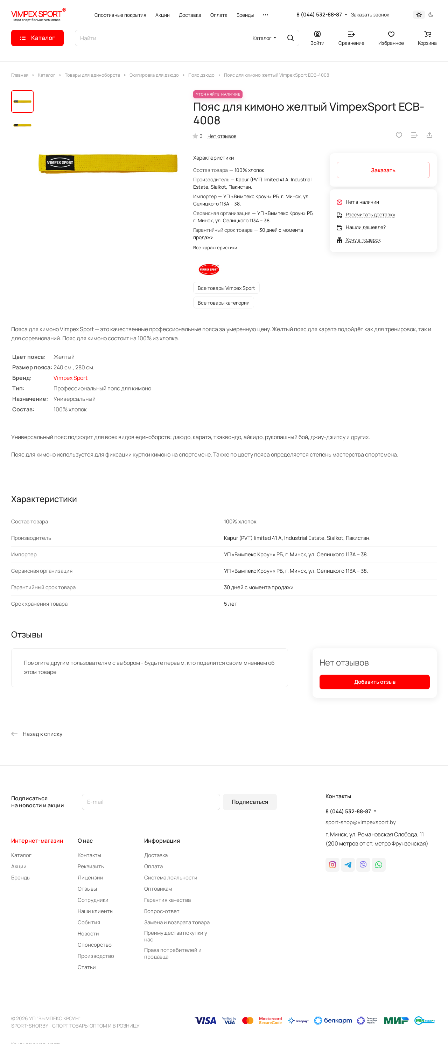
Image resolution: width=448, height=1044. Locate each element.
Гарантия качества (167, 900)
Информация (162, 840)
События (89, 922)
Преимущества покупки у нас (175, 936)
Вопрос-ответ (162, 911)
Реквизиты (91, 866)
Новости (88, 933)
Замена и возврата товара (177, 922)
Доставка (156, 855)
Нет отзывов (222, 136)
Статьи (87, 967)
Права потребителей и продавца (173, 953)
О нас (85, 840)
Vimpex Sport (71, 378)
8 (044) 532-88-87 (319, 15)
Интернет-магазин (37, 840)
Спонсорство (95, 944)
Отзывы (87, 888)
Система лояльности (170, 877)
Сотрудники (93, 900)
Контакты (89, 855)
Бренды (20, 877)
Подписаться (250, 802)
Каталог (21, 855)
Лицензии (90, 877)
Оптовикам (158, 888)
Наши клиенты (95, 911)
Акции (19, 866)
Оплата (153, 866)
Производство (96, 956)
